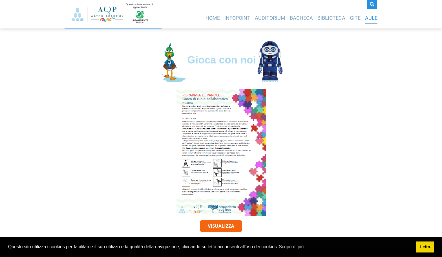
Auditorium (270, 18)
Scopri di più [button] (291, 246)
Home (212, 18)
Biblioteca (331, 18)
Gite (355, 18)
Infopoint (237, 18)
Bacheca (301, 18)
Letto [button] (425, 247)
